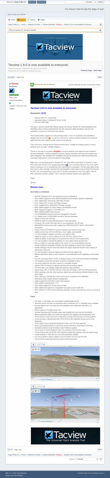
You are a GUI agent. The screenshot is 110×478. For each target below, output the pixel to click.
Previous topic (86, 70)
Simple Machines (22, 473)
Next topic (98, 70)
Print (100, 77)
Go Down (11, 77)
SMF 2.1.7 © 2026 (11, 473)
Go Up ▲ (101, 473)
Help (85, 473)
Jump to (71, 459)
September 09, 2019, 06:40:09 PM (44, 84)
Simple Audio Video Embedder (14, 475)
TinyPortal (80, 473)
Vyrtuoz (58, 24)
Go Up (10, 449)
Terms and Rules (93, 473)
